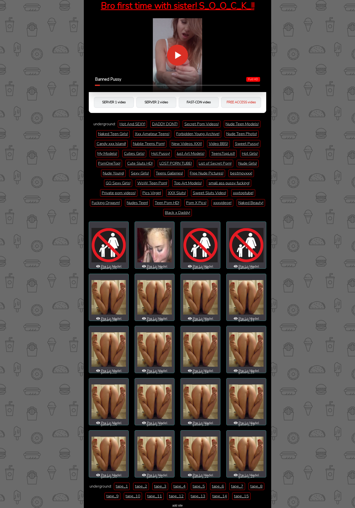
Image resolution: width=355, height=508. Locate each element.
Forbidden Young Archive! (197, 134)
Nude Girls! (247, 163)
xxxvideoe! (222, 203)
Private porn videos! (119, 193)
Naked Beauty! (250, 203)
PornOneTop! (109, 163)
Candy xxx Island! (111, 143)
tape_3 (160, 486)
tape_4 (179, 486)
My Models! (107, 153)
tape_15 (241, 496)
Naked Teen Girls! (113, 134)
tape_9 (112, 496)
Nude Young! (113, 173)
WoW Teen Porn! (152, 183)
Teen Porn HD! (167, 203)
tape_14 (219, 496)
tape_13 (198, 496)
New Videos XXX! (187, 143)
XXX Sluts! (177, 193)
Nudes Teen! (137, 203)
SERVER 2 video (156, 102)
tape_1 (122, 486)
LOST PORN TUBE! (176, 163)
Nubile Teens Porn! (149, 143)
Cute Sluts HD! (140, 163)
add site (177, 505)
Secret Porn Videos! (201, 124)
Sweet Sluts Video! (209, 193)
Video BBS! (218, 143)
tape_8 (256, 486)
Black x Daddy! (177, 212)
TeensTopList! (223, 153)
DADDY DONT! (165, 124)
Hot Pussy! (160, 153)
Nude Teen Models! (242, 124)
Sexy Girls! (140, 173)
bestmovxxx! (241, 173)
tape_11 (154, 496)
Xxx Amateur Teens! (152, 134)
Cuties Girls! (134, 153)
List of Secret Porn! (215, 163)
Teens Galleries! (169, 173)
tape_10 (132, 496)
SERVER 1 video (114, 102)
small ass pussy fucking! (229, 183)
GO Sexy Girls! (118, 183)
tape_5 (199, 486)
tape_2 (141, 486)
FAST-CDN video (199, 102)
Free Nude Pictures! (206, 173)
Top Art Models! (188, 183)
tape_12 (176, 496)
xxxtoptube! (243, 193)
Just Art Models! (190, 153)
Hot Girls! (250, 153)
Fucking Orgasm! (106, 203)
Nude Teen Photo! (241, 134)
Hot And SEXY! (132, 124)
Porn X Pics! (196, 203)
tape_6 (218, 486)
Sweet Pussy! (247, 143)
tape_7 (237, 486)
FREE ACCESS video (241, 102)
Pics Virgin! (151, 193)
